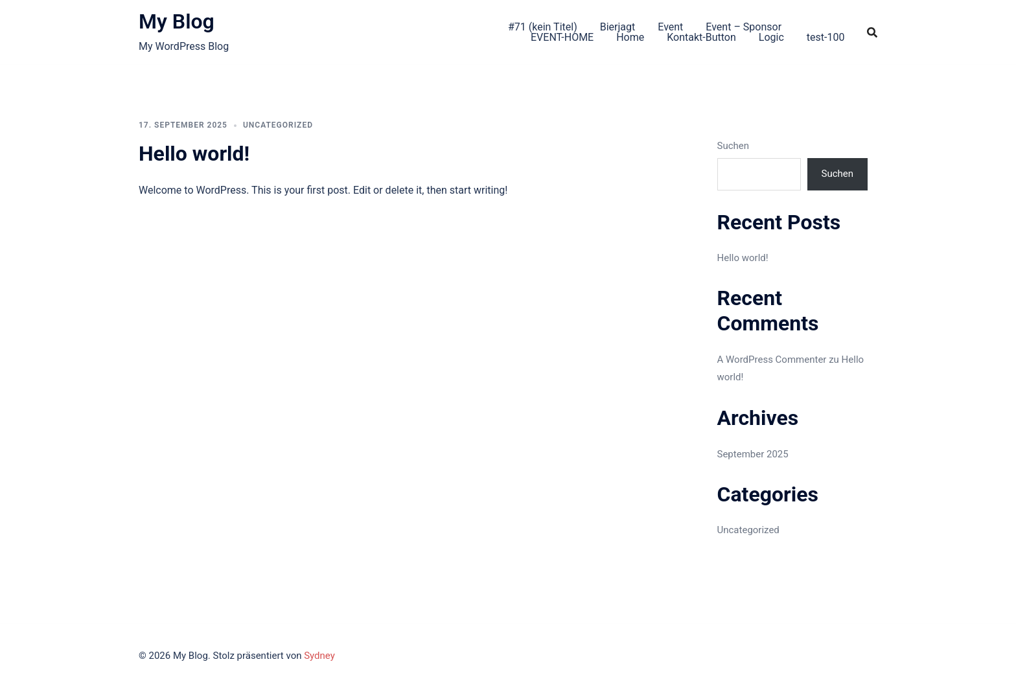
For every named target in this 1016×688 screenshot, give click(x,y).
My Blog (176, 21)
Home (630, 37)
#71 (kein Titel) (542, 27)
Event (670, 27)
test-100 (826, 37)
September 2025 (753, 454)
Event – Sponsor (743, 27)
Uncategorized (278, 125)
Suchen (733, 146)
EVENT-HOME (562, 37)
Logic (771, 37)
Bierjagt (618, 27)
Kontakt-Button (701, 37)
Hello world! (194, 153)
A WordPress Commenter (772, 359)
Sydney (319, 655)
